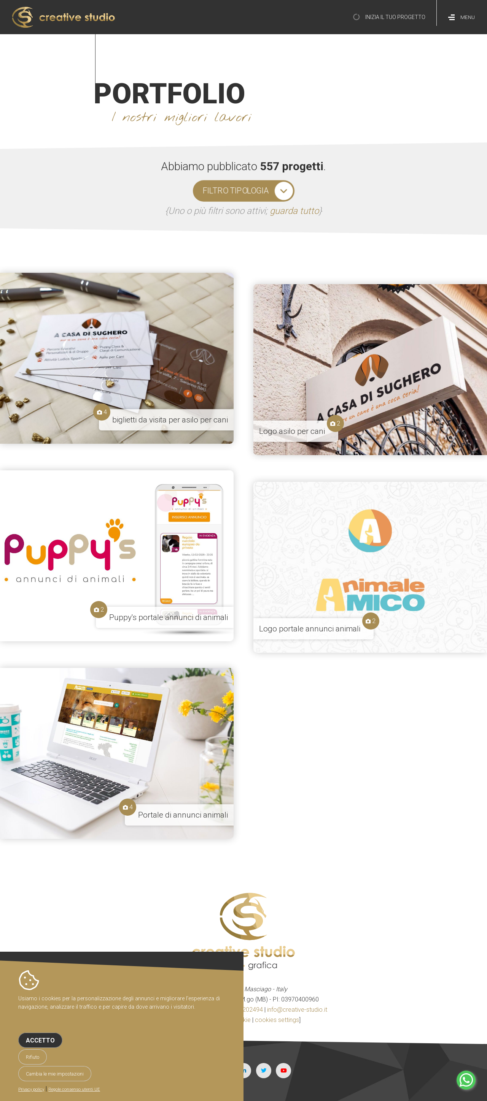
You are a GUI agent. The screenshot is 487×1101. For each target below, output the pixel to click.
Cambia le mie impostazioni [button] (55, 1074)
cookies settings (277, 1019)
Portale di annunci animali (183, 814)
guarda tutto (294, 211)
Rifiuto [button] (32, 1057)
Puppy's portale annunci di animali (168, 617)
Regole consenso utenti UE (74, 1089)
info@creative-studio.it (297, 1009)
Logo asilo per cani (292, 431)
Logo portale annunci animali (309, 628)
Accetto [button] (40, 1040)
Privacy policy (31, 1089)
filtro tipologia (236, 190)
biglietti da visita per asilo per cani (170, 419)
